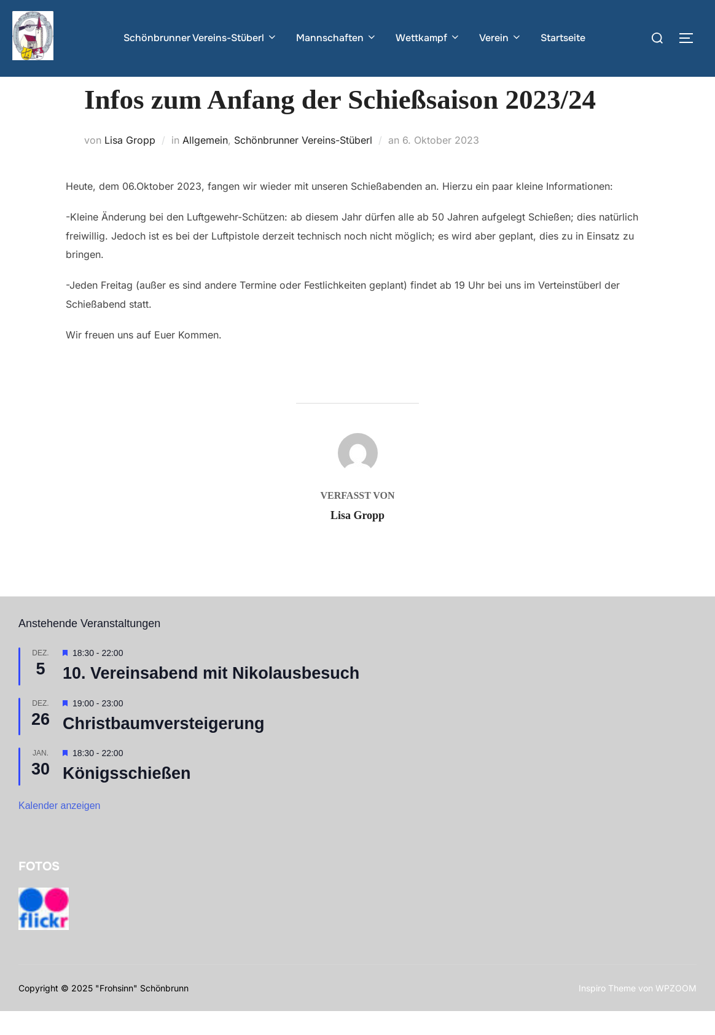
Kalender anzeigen (59, 829)
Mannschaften (336, 37)
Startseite (563, 37)
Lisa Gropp (129, 164)
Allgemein (205, 164)
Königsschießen (127, 797)
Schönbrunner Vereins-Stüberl (200, 37)
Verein (500, 37)
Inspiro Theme (607, 1011)
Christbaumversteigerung (164, 747)
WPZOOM (676, 1011)
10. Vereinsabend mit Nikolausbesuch (211, 697)
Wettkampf (428, 37)
